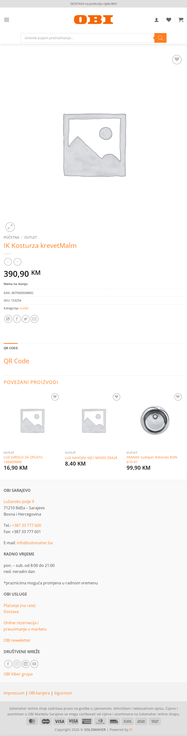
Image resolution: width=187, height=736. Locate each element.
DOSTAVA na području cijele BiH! (93, 3)
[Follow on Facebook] (8, 664)
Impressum (15, 693)
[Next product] (8, 262)
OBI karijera (40, 693)
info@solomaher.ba (35, 543)
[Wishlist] (168, 19)
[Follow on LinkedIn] (26, 664)
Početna (11, 237)
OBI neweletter (17, 640)
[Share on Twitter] (26, 319)
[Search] (160, 38)
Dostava (11, 611)
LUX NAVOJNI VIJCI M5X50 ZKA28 (91, 458)
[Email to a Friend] (34, 319)
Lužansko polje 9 (19, 501)
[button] (6, 20)
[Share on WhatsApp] (8, 319)
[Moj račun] (156, 19)
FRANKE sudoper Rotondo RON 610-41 (152, 459)
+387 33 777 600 (26, 525)
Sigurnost (63, 693)
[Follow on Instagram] (17, 664)
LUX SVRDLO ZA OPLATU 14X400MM (23, 459)
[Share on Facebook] (17, 319)
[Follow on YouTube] (34, 664)
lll (131, 729)
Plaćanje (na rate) (20, 605)
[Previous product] (17, 262)
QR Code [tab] (11, 348)
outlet (30, 237)
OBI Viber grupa (18, 674)
